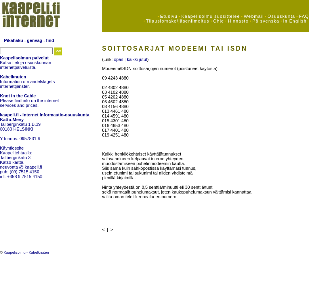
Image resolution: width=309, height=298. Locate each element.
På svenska (265, 21)
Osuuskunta (281, 16)
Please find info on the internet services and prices (29, 103)
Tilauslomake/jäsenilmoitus (178, 21)
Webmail (253, 16)
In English (295, 21)
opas (118, 59)
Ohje (218, 21)
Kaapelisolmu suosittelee (210, 16)
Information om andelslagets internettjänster (27, 84)
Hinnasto (238, 21)
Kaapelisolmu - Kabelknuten (26, 252)
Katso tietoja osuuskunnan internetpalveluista (25, 65)
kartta (17, 162)
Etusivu (168, 16)
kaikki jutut (137, 59)
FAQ (304, 16)
